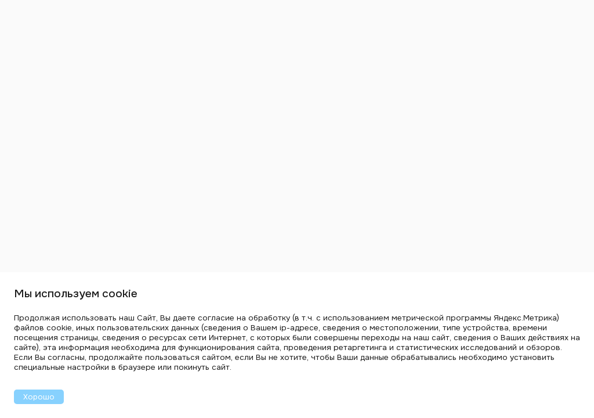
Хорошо (39, 397)
